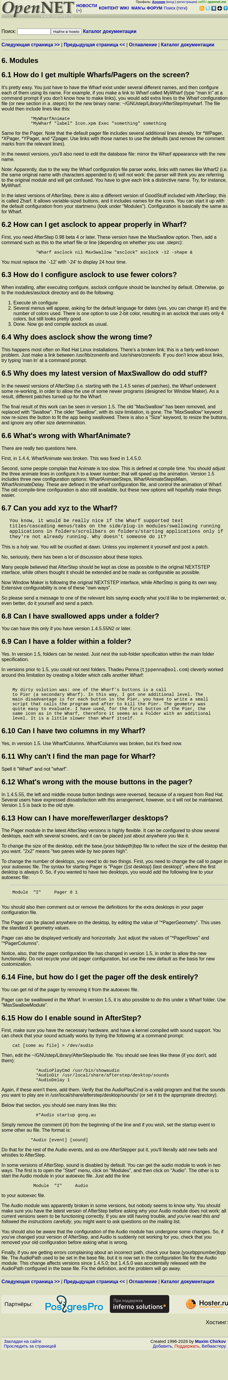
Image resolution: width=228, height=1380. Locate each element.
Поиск (169, 8)
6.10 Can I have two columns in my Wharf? (73, 749)
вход (170, 2)
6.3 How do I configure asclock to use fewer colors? (89, 278)
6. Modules (19, 60)
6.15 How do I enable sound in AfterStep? (71, 1038)
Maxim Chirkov (210, 1369)
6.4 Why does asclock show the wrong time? (76, 340)
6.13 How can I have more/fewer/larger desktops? (84, 837)
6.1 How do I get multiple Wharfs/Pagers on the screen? (95, 75)
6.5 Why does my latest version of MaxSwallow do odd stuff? (104, 377)
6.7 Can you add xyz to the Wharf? (59, 512)
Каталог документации (110, 31)
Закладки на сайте (22, 1369)
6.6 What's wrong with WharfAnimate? (66, 439)
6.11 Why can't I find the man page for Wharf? (78, 775)
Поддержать (187, 1374)
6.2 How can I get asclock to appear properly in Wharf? (94, 227)
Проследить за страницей (30, 1374)
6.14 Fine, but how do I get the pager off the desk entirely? (99, 997)
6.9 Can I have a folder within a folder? (66, 650)
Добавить (162, 1374)
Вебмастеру (214, 1374)
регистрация (186, 2)
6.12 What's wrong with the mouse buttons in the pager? (96, 800)
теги (182, 8)
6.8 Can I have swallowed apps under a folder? (80, 624)
